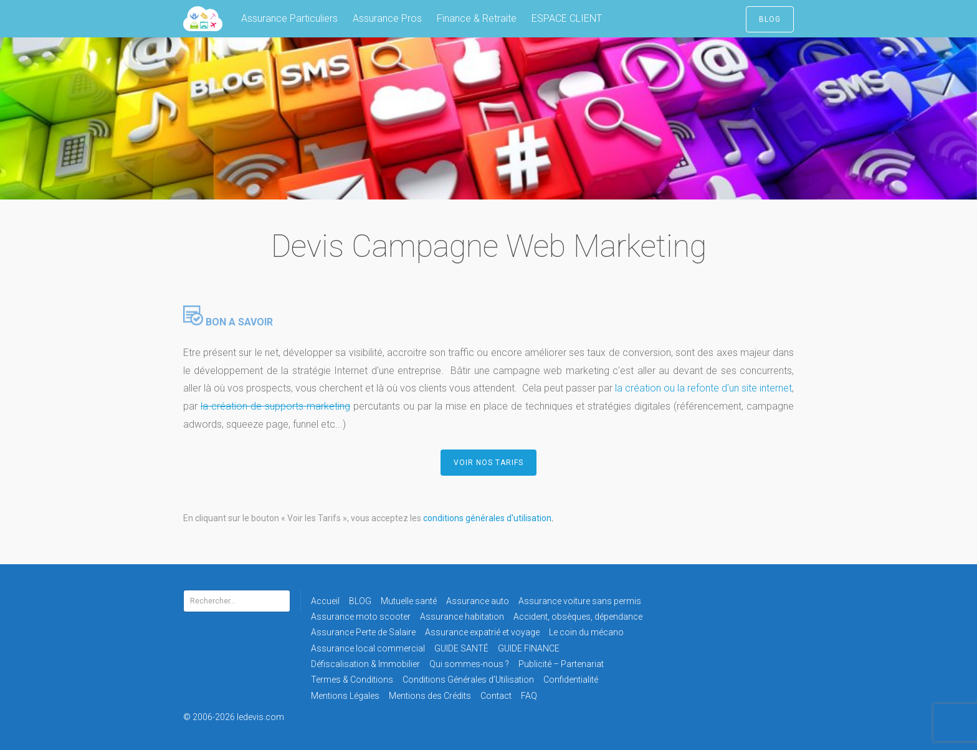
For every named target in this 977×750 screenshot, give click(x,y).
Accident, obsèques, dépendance (577, 617)
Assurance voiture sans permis (579, 601)
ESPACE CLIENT (566, 18)
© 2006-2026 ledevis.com (250, 717)
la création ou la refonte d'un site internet (702, 388)
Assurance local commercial (368, 648)
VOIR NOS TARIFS (488, 462)
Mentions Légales (345, 696)
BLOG (770, 19)
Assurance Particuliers (289, 18)
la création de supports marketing (275, 406)
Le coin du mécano (586, 632)
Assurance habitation (462, 617)
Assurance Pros (387, 18)
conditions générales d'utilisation (487, 518)
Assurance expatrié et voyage (482, 632)
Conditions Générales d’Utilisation (468, 680)
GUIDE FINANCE (529, 648)
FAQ (529, 696)
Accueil (325, 601)
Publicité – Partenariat (561, 664)
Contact (496, 696)
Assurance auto (477, 601)
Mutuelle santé (409, 601)
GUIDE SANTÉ (461, 648)
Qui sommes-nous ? (469, 664)
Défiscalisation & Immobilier (365, 664)
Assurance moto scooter (361, 617)
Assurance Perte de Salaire (363, 632)
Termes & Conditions (352, 680)
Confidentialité (570, 680)
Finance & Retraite (477, 18)
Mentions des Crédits (430, 696)
